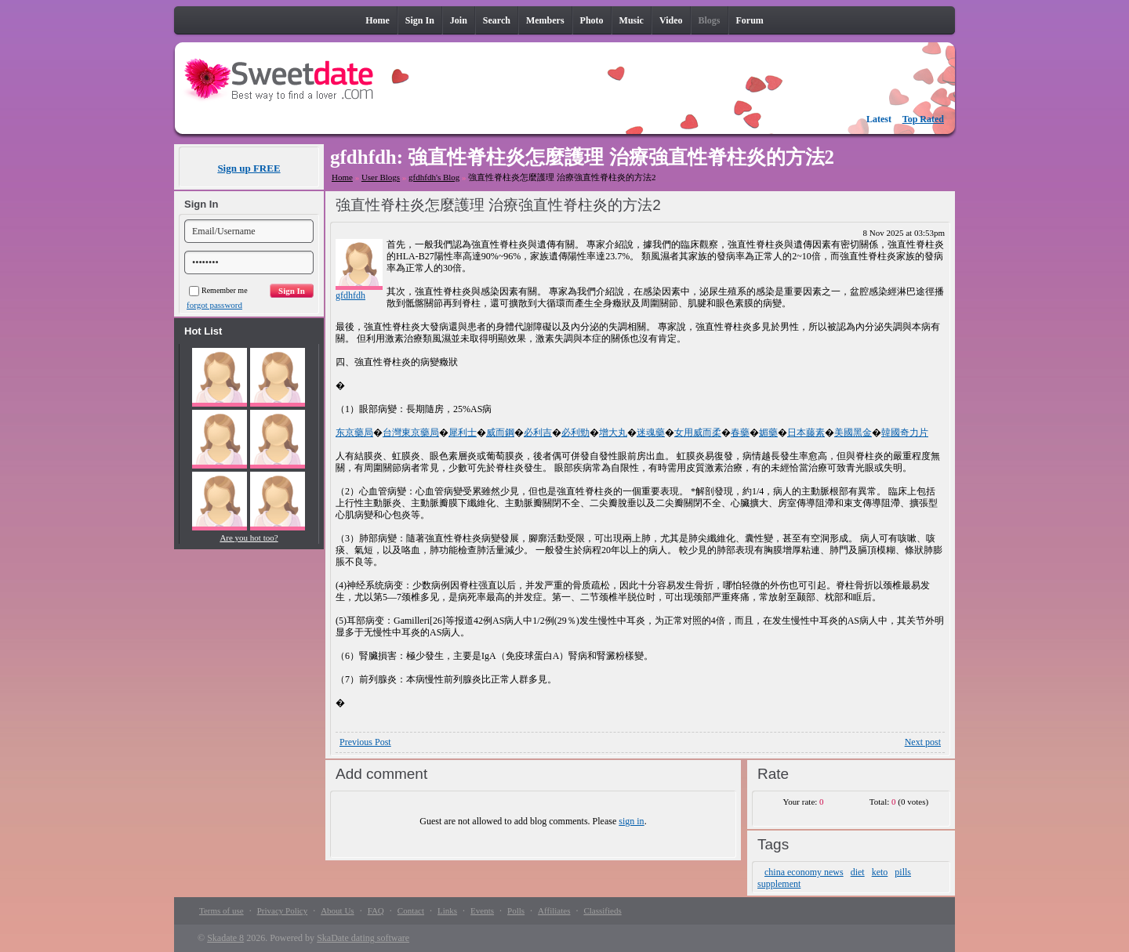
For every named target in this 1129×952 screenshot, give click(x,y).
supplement (778, 883)
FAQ (376, 910)
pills (903, 872)
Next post (923, 742)
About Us (337, 910)
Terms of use (221, 910)
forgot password (214, 304)
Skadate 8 (225, 937)
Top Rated (923, 119)
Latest (878, 119)
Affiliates (554, 910)
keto (880, 872)
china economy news (804, 872)
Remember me (218, 290)
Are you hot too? (249, 537)
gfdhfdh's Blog (433, 177)
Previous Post (365, 742)
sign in (631, 821)
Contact (411, 910)
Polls (516, 910)
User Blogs (380, 177)
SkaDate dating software (363, 937)
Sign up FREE (248, 168)
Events (482, 910)
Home (342, 177)
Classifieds (602, 910)
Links (447, 910)
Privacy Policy (282, 910)
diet (858, 872)
